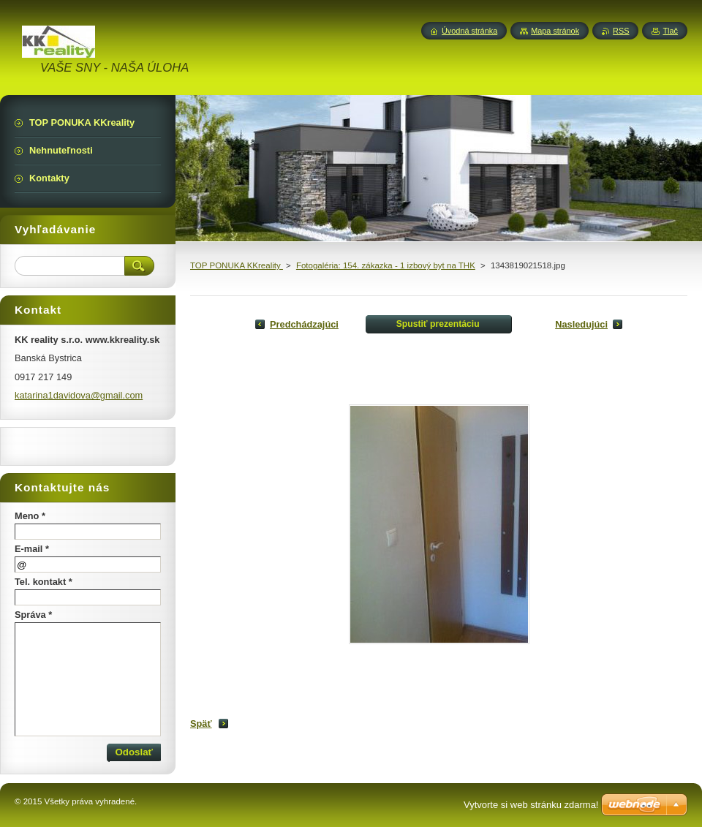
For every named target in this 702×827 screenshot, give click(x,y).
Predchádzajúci (304, 324)
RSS (621, 30)
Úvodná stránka (469, 30)
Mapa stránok (555, 30)
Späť (201, 723)
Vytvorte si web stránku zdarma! (531, 804)
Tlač (670, 30)
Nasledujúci (581, 324)
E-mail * (32, 548)
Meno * (30, 515)
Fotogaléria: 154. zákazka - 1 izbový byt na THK (385, 265)
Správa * (33, 614)
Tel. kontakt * (43, 581)
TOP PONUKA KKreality (236, 265)
